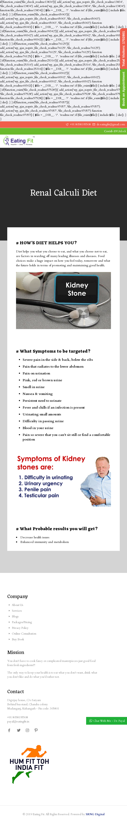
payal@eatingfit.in (18, 722)
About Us (17, 605)
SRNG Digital (95, 814)
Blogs (15, 616)
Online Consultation (24, 634)
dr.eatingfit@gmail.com (111, 124)
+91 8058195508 (80, 124)
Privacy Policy (20, 628)
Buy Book (18, 639)
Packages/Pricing (22, 622)
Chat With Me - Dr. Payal (109, 721)
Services (17, 611)
